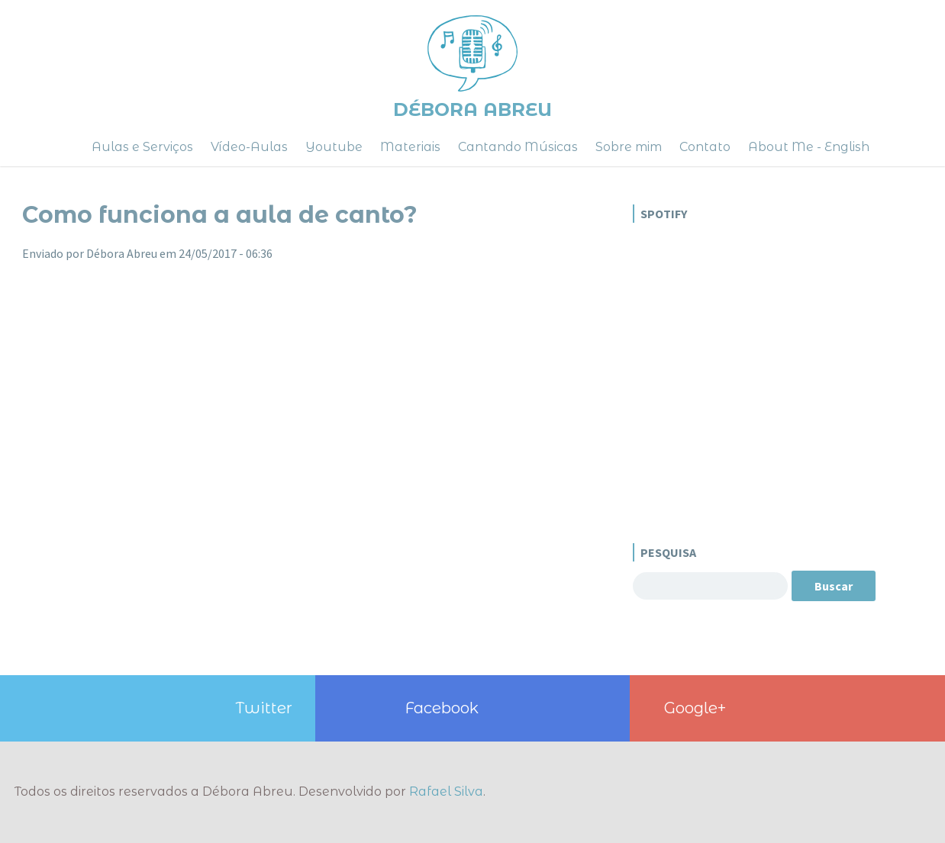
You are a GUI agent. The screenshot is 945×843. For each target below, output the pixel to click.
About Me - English (808, 147)
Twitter (264, 707)
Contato (705, 147)
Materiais (410, 147)
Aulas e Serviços (142, 147)
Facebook (442, 707)
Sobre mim (628, 147)
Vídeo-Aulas (249, 147)
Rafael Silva (446, 791)
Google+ (695, 707)
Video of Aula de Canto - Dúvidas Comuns (320, 457)
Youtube (334, 147)
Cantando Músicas (518, 147)
